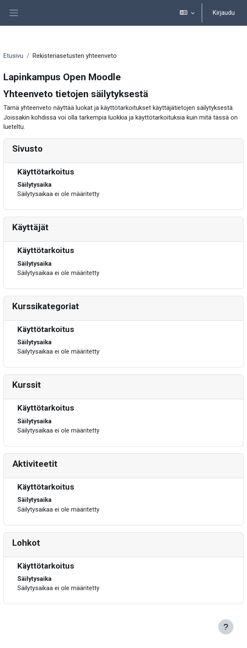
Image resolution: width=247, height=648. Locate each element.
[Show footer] (225, 626)
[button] (187, 13)
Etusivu (13, 56)
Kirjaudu (224, 12)
